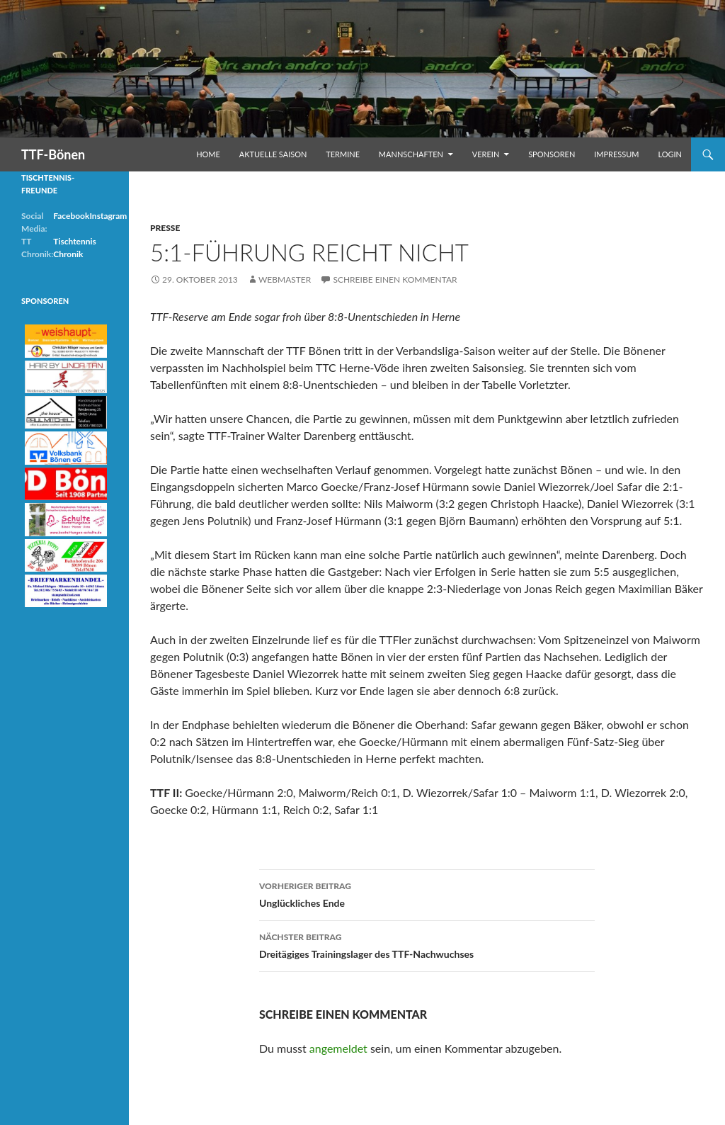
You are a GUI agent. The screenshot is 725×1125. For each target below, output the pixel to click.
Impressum (616, 154)
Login (670, 154)
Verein (486, 154)
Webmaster (284, 279)
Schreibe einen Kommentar (395, 279)
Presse (165, 227)
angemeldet (338, 1048)
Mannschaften (411, 154)
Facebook (71, 215)
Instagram (108, 215)
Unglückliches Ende (427, 893)
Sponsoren (551, 154)
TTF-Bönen (53, 154)
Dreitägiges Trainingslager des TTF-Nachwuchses (427, 944)
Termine (343, 154)
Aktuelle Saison (273, 154)
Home (208, 154)
